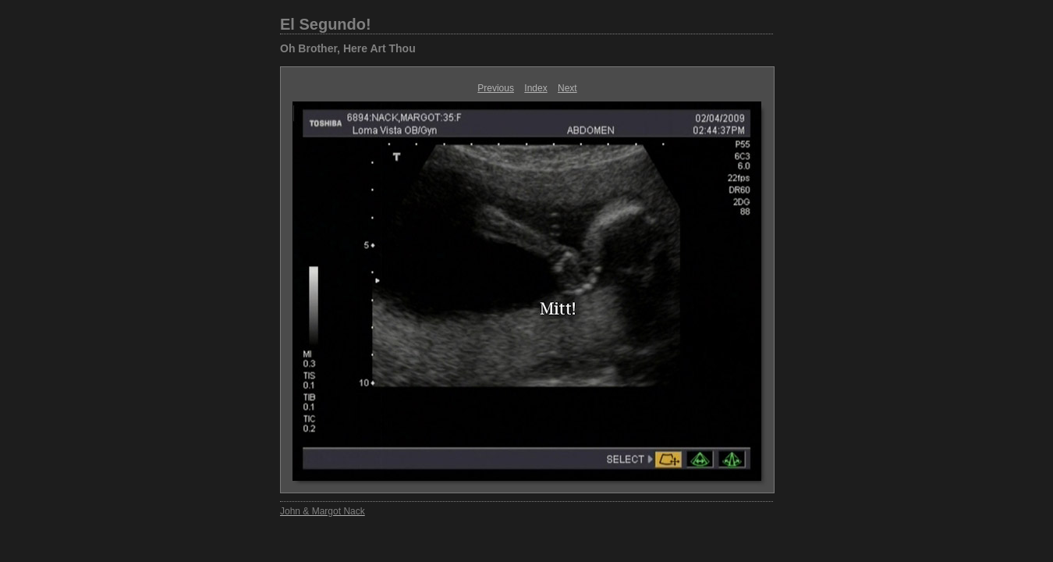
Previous (495, 88)
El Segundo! (325, 24)
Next (567, 88)
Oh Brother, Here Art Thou (348, 48)
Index (535, 88)
